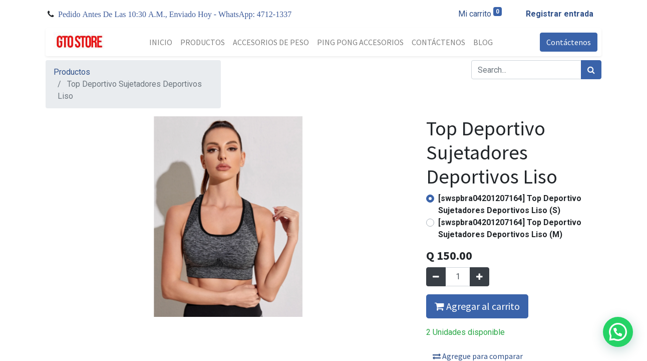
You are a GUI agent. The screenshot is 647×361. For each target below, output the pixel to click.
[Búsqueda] (591, 69)
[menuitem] (160, 42)
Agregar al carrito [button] (477, 306)
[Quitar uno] (436, 276)
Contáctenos (568, 42)
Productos (72, 72)
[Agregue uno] (479, 276)
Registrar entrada (559, 14)
